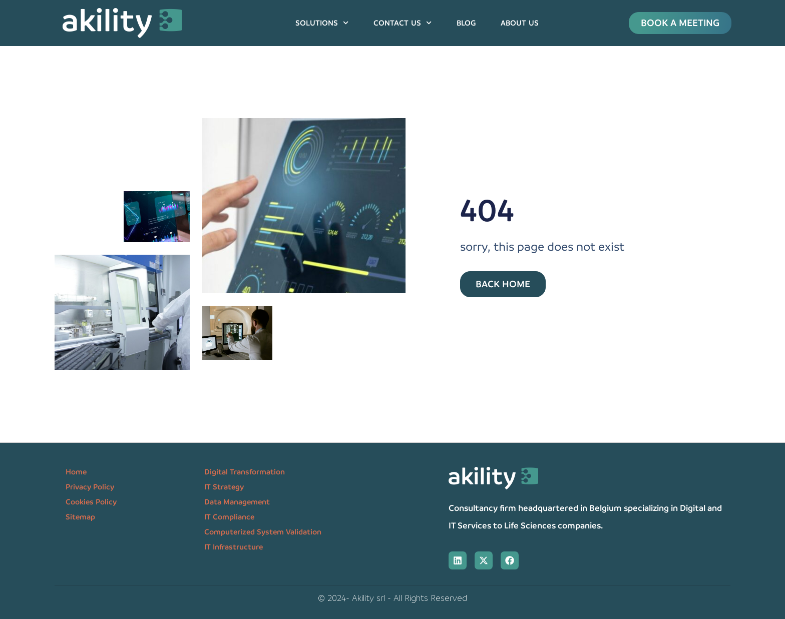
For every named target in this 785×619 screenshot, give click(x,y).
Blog (466, 23)
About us (520, 23)
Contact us (402, 23)
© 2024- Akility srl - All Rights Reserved (392, 598)
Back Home (503, 284)
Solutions (321, 23)
